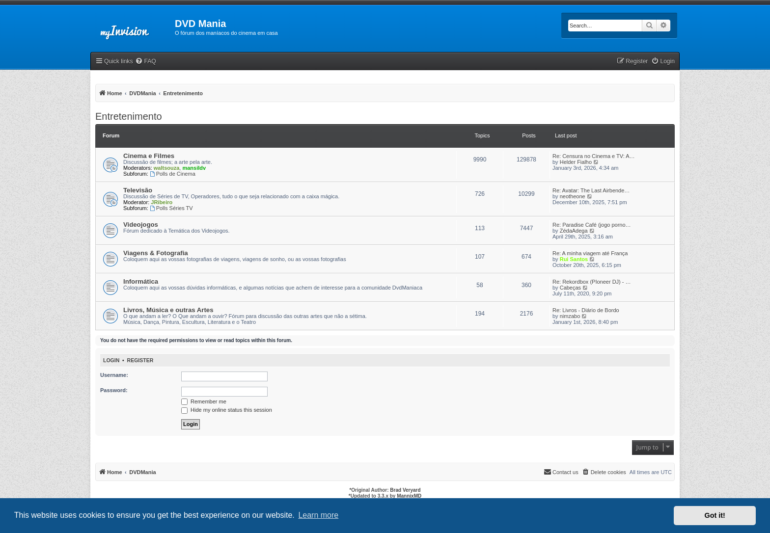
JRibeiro (161, 202)
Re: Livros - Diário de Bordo (585, 310)
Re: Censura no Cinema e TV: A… (593, 156)
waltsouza (167, 168)
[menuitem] (145, 61)
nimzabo (570, 316)
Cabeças (570, 288)
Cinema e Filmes (148, 156)
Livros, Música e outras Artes (168, 310)
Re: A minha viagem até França (590, 253)
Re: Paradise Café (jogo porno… (591, 225)
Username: (114, 375)
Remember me (203, 401)
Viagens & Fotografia (155, 253)
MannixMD (409, 496)
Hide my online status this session (226, 410)
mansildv (194, 168)
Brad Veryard (405, 490)
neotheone (572, 196)
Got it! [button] (715, 515)
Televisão (137, 190)
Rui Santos (574, 259)
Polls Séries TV (171, 208)
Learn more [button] (318, 515)
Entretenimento (128, 116)
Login (111, 360)
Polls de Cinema (172, 174)
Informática (140, 281)
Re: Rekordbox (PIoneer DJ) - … (591, 282)
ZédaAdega (574, 231)
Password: (114, 390)
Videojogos (140, 224)
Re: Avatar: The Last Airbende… (591, 190)
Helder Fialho (576, 162)
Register (140, 360)
